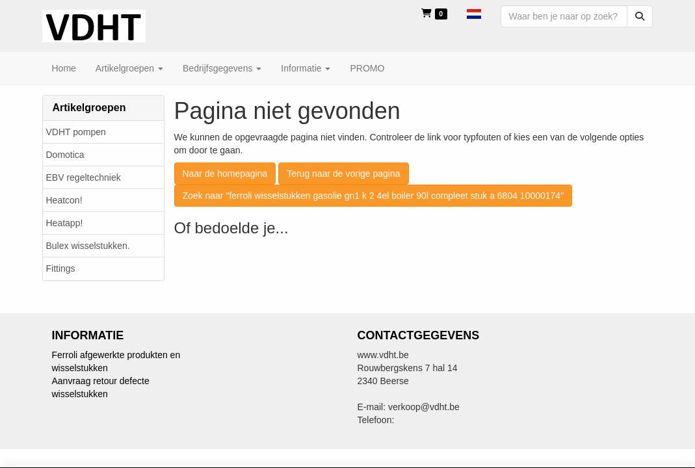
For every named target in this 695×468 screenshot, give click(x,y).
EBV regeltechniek (83, 177)
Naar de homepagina (225, 173)
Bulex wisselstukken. (88, 245)
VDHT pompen (76, 132)
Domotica (65, 155)
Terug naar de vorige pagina (343, 173)
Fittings (60, 268)
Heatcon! (64, 200)
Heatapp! (64, 223)
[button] (474, 13)
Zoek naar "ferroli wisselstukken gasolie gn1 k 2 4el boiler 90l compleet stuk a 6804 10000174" (373, 195)
